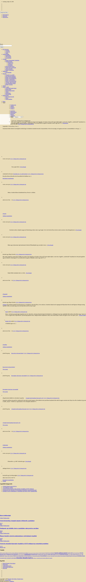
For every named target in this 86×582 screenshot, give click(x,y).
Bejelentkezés (6, 14)
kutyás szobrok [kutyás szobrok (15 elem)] (57, 555)
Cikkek (4, 85)
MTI (1, 524)
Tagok (6, 53)
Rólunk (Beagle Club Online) (9, 563)
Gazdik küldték (6, 54)
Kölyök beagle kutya (9, 66)
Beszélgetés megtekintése (8, 178)
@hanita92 (5, 294)
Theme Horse (8, 580)
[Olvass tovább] (82, 315)
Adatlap (12, 106)
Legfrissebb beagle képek (10, 88)
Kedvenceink (8, 94)
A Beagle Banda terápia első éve (10, 486)
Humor (6, 98)
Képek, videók (6, 87)
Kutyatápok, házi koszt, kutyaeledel (19, 375)
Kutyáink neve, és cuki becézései (20, 173)
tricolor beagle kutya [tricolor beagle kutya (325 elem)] (24, 558)
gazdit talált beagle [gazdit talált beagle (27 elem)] (52, 554)
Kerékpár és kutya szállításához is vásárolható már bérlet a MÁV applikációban (20, 491)
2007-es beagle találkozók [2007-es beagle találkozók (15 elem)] (13, 552)
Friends (12, 107)
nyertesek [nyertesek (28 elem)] (9, 558)
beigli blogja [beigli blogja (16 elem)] (77, 552)
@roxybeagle (23, 166)
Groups (12, 108)
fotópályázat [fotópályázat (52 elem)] (34, 554)
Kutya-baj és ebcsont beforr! (17, 353)
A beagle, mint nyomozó (10, 82)
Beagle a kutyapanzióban (10, 81)
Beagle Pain (10, 62)
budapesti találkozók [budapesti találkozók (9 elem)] (21, 554)
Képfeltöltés (8, 55)
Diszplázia (10, 65)
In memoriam (8, 57)
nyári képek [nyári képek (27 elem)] (13, 558)
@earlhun (5, 344)
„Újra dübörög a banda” (8, 487)
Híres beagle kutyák (9, 96)
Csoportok (7, 51)
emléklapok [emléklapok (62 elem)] (27, 554)
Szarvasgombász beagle (10, 83)
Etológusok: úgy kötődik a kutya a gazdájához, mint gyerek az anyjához (19, 528)
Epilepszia (10, 64)
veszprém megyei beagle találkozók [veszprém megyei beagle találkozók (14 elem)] (43, 558)
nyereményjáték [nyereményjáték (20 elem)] (3, 558)
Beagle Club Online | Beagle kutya (15, 579)
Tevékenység (13, 105)
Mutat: (11, 117)
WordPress (11, 581)
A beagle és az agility (10, 74)
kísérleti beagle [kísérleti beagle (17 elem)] (69, 555)
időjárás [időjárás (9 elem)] (80, 554)
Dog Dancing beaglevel (10, 76)
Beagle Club (8, 321)
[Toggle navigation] (0, 43)
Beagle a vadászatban (10, 79)
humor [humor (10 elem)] (69, 554)
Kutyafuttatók (8, 72)
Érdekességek (6, 95)
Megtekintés (65, 123)
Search (1, 44)
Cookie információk (7, 565)
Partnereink (5, 564)
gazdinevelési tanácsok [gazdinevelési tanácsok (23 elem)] (42, 554)
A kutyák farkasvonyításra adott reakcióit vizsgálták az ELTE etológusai (18, 488)
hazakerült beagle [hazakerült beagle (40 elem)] (63, 554)
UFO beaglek (8, 56)
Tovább (4, 481)
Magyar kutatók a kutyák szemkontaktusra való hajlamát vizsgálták (18, 536)
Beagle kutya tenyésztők (10, 67)
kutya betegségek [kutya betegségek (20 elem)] (19, 555)
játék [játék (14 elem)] (82, 554)
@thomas (5, 304)
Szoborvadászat (8, 99)
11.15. (1, 546)
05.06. (1, 538)
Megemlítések (13, 112)
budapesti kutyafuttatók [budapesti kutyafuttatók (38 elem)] (12, 554)
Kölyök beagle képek (10, 90)
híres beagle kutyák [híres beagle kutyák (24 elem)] (75, 554)
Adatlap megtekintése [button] (7, 216)
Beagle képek (8, 89)
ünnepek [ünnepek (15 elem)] (50, 558)
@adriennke (5, 445)
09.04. (1, 531)
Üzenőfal (7, 50)
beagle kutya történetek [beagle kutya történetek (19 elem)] (49, 552)
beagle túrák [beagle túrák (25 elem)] (70, 552)
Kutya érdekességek (5, 515)
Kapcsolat (5, 16)
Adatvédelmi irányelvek (8, 567)
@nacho (4, 213)
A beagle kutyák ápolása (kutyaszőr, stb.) (34, 398)
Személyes (12, 110)
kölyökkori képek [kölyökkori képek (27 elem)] (81, 556)
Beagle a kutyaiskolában (10, 77)
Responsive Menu (4, 12)
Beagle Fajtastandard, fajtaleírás (12, 60)
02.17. (1, 523)
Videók (6, 91)
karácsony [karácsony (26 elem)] (2, 555)
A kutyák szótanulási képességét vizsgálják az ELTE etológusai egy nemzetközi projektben (24, 543)
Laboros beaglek (8, 68)
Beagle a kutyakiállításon (10, 78)
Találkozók (5, 71)
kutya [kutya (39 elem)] (14, 556)
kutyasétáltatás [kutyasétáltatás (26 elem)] (43, 555)
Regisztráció (5, 17)
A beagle (4, 59)
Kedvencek (12, 113)
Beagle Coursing (9, 84)
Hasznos (4, 73)
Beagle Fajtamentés (9, 70)
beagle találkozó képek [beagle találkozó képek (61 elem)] (61, 553)
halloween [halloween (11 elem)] (57, 554)
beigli (6, 311)
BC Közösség (6, 49)
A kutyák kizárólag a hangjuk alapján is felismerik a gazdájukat (17, 520)
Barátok (12, 114)
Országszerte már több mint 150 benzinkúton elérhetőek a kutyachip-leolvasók (20, 490)
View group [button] (5, 369)
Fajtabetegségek (8, 61)
